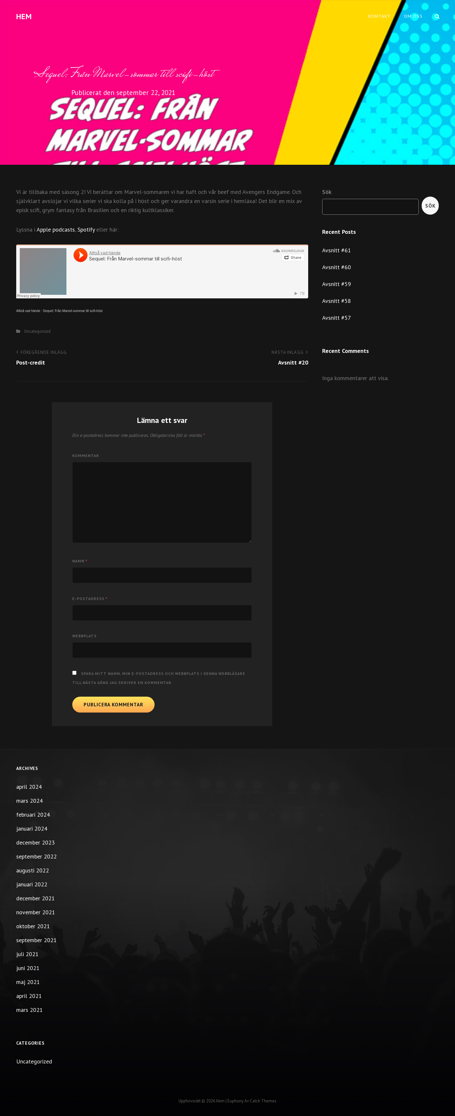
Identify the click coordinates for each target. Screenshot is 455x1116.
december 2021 (35, 898)
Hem (24, 16)
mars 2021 (29, 1010)
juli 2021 (27, 954)
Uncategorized (37, 331)
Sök (327, 192)
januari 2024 (31, 828)
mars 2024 (29, 800)
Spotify (86, 229)
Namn (80, 560)
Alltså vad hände (28, 311)
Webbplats (84, 635)
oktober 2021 (33, 926)
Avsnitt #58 (336, 301)
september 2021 (36, 940)
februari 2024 (33, 814)
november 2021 (35, 912)
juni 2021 (28, 968)
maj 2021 (28, 982)
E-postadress (90, 598)
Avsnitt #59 (336, 284)
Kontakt (379, 16)
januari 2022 (31, 884)
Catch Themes (263, 1101)
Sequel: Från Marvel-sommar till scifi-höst (72, 311)
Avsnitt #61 (336, 250)
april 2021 (29, 996)
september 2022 (36, 856)
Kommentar (85, 455)
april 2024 (29, 786)
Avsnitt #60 (336, 267)
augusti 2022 (32, 870)
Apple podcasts (56, 229)
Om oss (413, 16)
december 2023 (35, 842)
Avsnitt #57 (336, 317)
